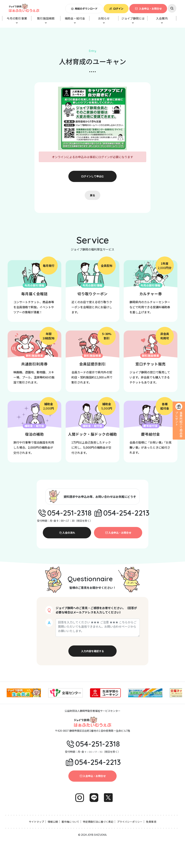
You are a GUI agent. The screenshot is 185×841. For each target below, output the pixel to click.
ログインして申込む (92, 176)
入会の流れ (67, 532)
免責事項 (151, 821)
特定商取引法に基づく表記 (98, 821)
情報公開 (53, 821)
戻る (92, 195)
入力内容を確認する (92, 651)
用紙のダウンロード (84, 8)
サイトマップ (36, 821)
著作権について (70, 821)
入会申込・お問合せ (148, 8)
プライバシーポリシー (129, 821)
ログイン (116, 8)
